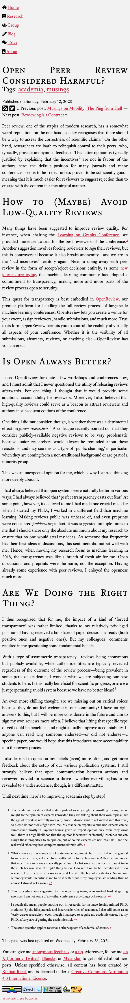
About (11, 51)
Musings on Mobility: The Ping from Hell (84, 108)
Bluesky (49, 958)
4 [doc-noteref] (50, 426)
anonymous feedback (50, 951)
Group (13, 25)
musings (57, 89)
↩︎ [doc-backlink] (85, 845)
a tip (79, 951)
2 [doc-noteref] (79, 157)
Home (13, 7)
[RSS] (5, 108)
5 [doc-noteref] (115, 688)
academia (30, 89)
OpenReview (107, 299)
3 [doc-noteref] (127, 240)
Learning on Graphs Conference (88, 234)
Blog (11, 34)
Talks (12, 42)
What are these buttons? (19, 998)
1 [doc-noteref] (102, 137)
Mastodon (72, 958)
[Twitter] (12, 108)
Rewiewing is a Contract (42, 114)
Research (15, 16)
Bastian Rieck (14, 971)
